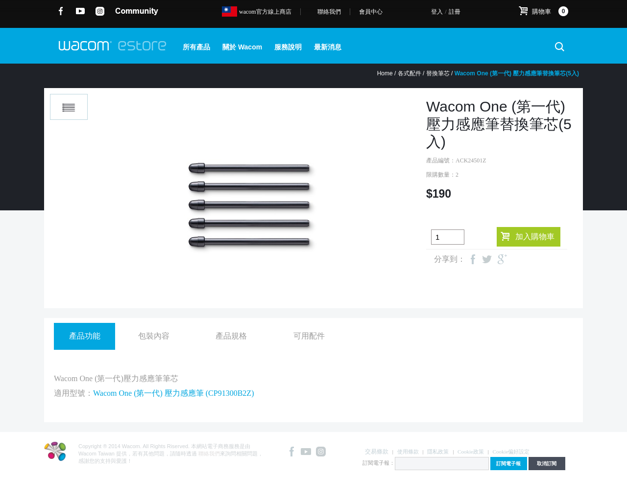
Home (385, 73)
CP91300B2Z (229, 393)
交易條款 (376, 451)
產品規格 (231, 336)
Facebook (61, 11)
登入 (437, 11)
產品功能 (84, 336)
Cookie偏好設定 (511, 451)
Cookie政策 (471, 451)
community (136, 11)
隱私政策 (438, 451)
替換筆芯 (438, 73)
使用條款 (408, 451)
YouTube (80, 11)
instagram (100, 11)
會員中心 (371, 11)
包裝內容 (153, 336)
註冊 (454, 11)
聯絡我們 (329, 11)
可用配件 (309, 336)
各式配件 (409, 73)
